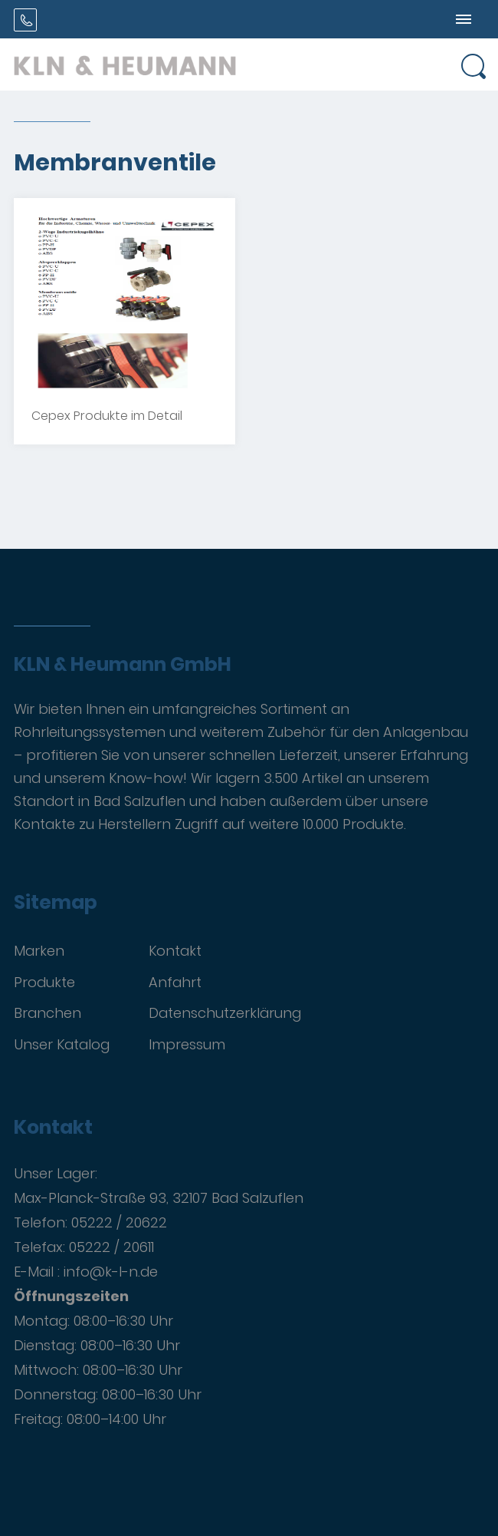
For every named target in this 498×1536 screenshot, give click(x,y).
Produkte (44, 982)
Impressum (187, 1044)
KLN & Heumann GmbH (122, 664)
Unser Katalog (62, 1044)
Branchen (47, 1012)
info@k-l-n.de (111, 1271)
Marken (39, 950)
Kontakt (175, 950)
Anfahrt (175, 982)
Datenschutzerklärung (225, 1012)
